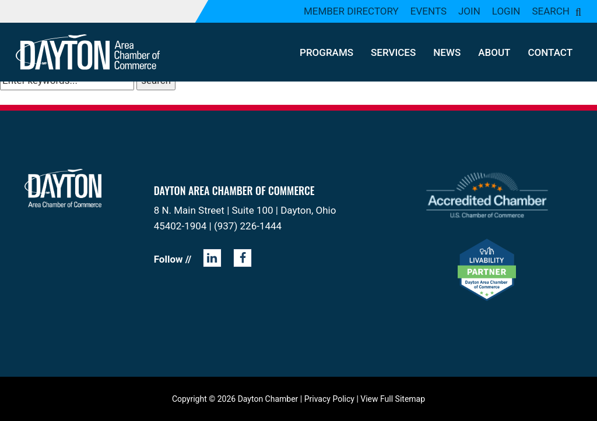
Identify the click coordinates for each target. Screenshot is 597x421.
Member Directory (351, 11)
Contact (550, 52)
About (494, 52)
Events (428, 11)
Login (506, 11)
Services (393, 52)
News (447, 52)
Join (469, 11)
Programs (326, 52)
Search (551, 11)
